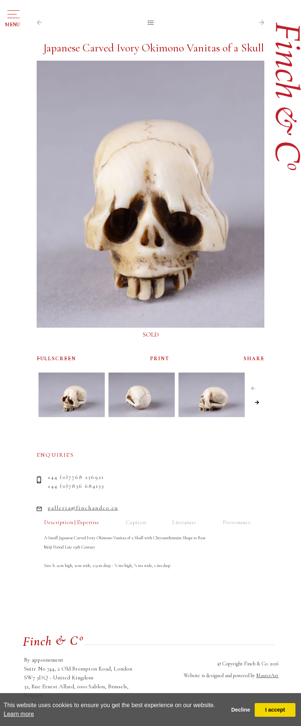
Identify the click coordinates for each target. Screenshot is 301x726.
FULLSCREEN (56, 358)
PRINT (159, 358)
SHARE (254, 358)
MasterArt (267, 675)
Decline (240, 710)
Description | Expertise (71, 522)
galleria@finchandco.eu (83, 507)
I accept (275, 710)
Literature (184, 522)
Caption (136, 522)
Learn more (19, 714)
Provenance (237, 522)
